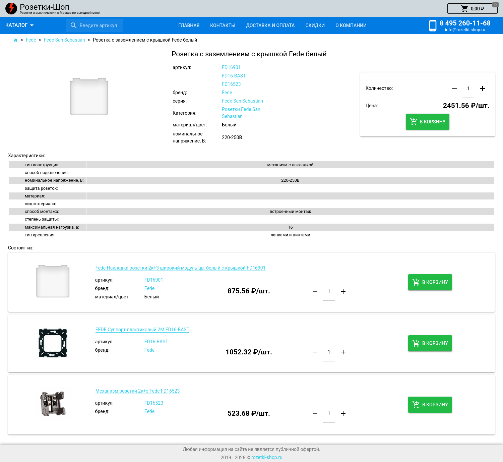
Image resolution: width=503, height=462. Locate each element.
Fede (31, 40)
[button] (472, 8)
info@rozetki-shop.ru (465, 29)
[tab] (189, 25)
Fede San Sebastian (64, 40)
